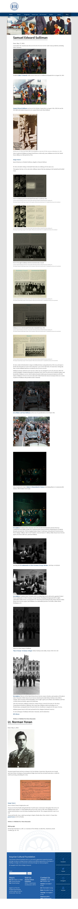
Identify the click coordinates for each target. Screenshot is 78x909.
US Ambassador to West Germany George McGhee (34, 565)
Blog (67, 14)
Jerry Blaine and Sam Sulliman (21, 412)
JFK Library (16, 714)
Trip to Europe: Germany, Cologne (22, 650)
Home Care (35, 14)
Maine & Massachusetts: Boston (35, 487)
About (19, 14)
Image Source (17, 159)
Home (10, 14)
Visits (59, 14)
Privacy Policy (12, 867)
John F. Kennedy (22, 75)
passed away (11, 817)
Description (16, 527)
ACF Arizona (43, 14)
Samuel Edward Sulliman (20, 108)
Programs (27, 14)
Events (51, 14)
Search (10, 871)
